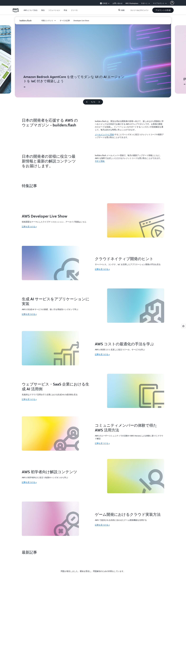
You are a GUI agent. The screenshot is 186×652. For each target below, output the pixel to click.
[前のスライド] (85, 102)
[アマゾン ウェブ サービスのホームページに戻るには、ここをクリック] (15, 11)
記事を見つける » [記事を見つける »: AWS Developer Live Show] (29, 226)
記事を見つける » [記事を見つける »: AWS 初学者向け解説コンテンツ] (29, 482)
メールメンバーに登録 (104, 134)
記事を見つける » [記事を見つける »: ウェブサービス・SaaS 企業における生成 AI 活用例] (29, 399)
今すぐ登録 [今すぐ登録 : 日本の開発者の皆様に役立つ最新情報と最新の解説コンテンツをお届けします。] (100, 161)
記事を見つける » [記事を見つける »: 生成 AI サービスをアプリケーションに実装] (29, 314)
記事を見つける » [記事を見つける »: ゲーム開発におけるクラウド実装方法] (102, 525)
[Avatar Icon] (172, 3)
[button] (30, 10)
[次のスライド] (100, 102)
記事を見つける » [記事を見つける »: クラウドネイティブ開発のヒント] (102, 269)
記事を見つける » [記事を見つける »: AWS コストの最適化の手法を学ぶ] (102, 354)
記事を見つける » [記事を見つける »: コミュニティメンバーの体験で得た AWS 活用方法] (102, 443)
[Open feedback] (183, 326)
